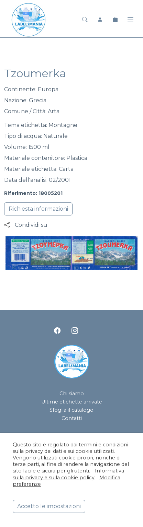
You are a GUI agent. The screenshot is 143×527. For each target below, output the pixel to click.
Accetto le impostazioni (49, 506)
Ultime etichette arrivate (71, 402)
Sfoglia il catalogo (72, 410)
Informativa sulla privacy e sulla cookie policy (68, 474)
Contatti (72, 418)
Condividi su (25, 225)
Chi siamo (71, 393)
